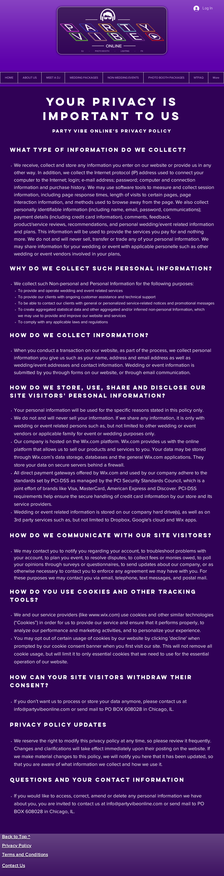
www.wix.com (103, 614)
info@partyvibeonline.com (42, 709)
